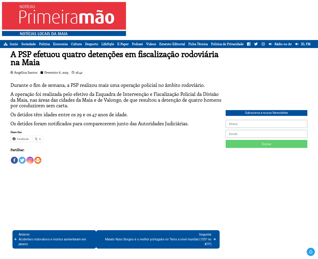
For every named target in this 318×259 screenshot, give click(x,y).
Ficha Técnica (198, 44)
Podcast (137, 44)
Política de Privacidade (227, 44)
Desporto (91, 44)
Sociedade (28, 44)
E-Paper (123, 44)
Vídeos (151, 44)
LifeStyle (107, 44)
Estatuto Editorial (172, 44)
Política (44, 44)
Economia (60, 44)
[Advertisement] (222, 30)
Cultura (76, 44)
